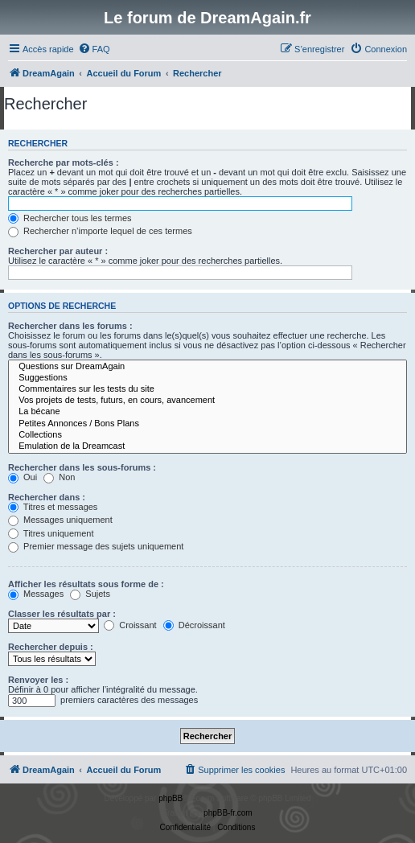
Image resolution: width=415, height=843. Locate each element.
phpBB (170, 798)
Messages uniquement (60, 519)
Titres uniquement (51, 533)
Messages (36, 593)
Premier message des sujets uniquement (95, 546)
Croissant (130, 625)
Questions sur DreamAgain (207, 366)
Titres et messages (52, 507)
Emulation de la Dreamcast (207, 446)
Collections (207, 435)
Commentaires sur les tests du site (207, 389)
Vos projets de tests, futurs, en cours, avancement (207, 400)
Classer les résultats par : (62, 614)
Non (59, 477)
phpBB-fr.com (228, 812)
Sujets (90, 593)
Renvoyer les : (38, 680)
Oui (22, 477)
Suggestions (207, 378)
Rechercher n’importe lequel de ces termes (100, 231)
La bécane (207, 411)
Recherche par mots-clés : (63, 162)
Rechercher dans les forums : (70, 326)
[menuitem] (94, 49)
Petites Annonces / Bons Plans (207, 424)
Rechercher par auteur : (58, 251)
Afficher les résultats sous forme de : (86, 584)
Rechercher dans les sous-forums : (82, 467)
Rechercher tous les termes (70, 218)
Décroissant (194, 625)
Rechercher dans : (46, 497)
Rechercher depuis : (50, 647)
